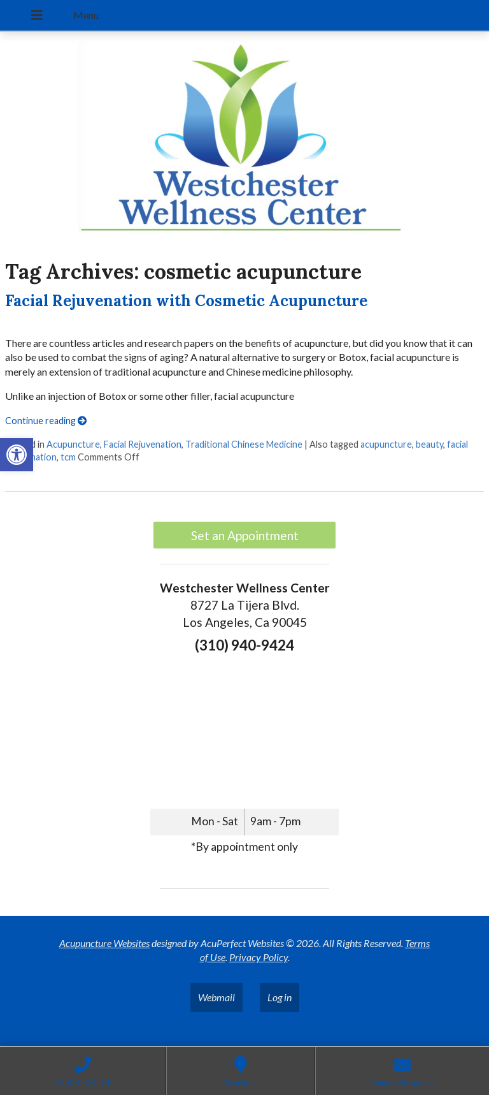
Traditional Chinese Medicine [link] (243, 444)
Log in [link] (279, 997)
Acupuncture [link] (73, 444)
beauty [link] (429, 444)
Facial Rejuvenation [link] (142, 444)
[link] (16, 454)
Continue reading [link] (46, 420)
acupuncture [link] (386, 444)
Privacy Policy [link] (258, 957)
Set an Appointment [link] (245, 535)
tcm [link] (68, 457)
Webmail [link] (216, 997)
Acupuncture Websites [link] (104, 943)
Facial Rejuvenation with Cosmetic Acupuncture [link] (186, 301)
